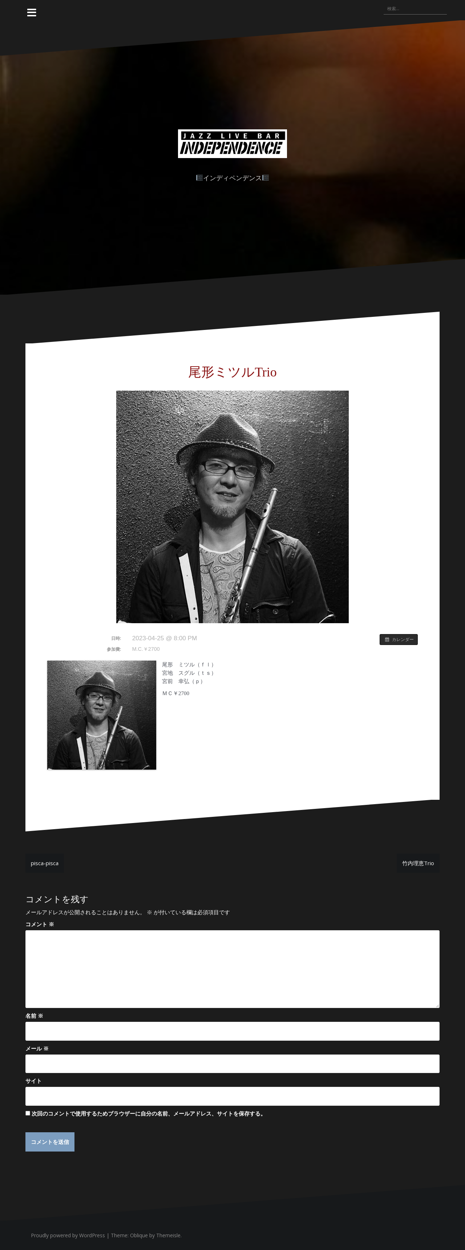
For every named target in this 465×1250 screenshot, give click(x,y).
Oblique (139, 1235)
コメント (39, 924)
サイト (33, 1080)
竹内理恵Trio (418, 863)
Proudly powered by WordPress (68, 1235)
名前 (34, 1015)
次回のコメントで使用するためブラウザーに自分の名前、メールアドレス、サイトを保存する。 (149, 1113)
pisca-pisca (44, 863)
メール (37, 1048)
